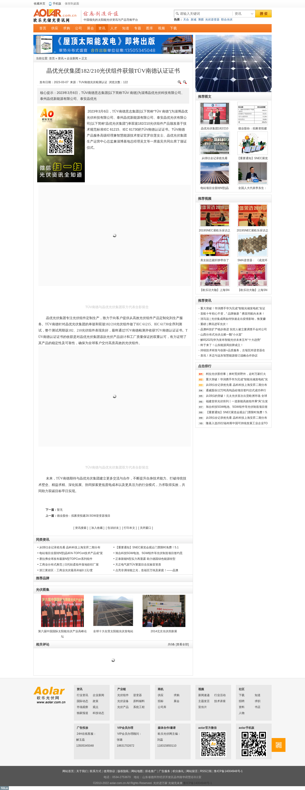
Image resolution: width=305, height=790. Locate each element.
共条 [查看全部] (178, 644)
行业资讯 (82, 695)
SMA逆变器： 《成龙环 (252, 260)
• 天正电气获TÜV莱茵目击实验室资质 (137, 564)
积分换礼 (178, 771)
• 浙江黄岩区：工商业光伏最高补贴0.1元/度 (65, 570)
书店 (257, 707)
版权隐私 (123, 771)
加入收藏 (97, 528)
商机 (160, 689)
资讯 (61, 58)
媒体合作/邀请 (167, 727)
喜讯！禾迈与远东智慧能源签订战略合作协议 (229, 355)
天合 (186, 19)
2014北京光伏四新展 (164, 631)
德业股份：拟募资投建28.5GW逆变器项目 (83, 515)
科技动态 (98, 713)
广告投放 (82, 727)
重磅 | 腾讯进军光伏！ (214, 324)
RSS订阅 (206, 771)
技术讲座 (220, 701)
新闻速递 (204, 695)
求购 (176, 695)
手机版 (57, 3)
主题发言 (204, 701)
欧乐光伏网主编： (164, 733)
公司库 (162, 707)
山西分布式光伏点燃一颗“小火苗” (221, 334)
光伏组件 (123, 695)
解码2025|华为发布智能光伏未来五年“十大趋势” (230, 339)
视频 (201, 689)
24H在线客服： (83, 733)
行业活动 (220, 695)
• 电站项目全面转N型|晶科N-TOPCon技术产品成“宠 (70, 553)
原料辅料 (139, 701)
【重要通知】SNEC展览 (252, 158)
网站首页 (68, 771)
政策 (95, 701)
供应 (160, 695)
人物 (241, 713)
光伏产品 (123, 707)
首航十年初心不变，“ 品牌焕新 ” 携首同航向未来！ (232, 313)
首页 (52, 58)
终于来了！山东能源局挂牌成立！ (221, 345)
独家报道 (82, 713)
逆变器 (137, 695)
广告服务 (164, 771)
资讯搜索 (80, 528)
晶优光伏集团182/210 (214, 128)
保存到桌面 (72, 3)
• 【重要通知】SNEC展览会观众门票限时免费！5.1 (146, 547)
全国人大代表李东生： (252, 188)
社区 (241, 689)
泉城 (193, 19)
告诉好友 (113, 528)
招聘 (241, 701)
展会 (176, 701)
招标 (160, 701)
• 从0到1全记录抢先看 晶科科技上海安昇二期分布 (68, 547)
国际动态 (82, 701)
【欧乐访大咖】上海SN (214, 290)
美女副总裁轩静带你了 (214, 260)
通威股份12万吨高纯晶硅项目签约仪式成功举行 (236, 390)
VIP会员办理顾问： (123, 733)
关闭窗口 (145, 528)
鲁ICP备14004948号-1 (228, 771)
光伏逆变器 (212, 19)
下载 (241, 695)
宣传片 (202, 707)
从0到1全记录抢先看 (215, 158)
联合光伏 (227, 19)
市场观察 (82, 707)
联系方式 (95, 771)
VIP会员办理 (125, 727)
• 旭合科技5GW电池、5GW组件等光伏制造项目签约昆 (148, 553)
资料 (241, 707)
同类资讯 (42, 539)
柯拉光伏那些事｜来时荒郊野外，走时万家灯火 (236, 374)
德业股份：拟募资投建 (252, 128)
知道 (257, 695)
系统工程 (139, 707)
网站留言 (192, 771)
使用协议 (109, 771)
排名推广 (151, 771)
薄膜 (201, 19)
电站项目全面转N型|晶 (214, 188)
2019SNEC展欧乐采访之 (214, 230)
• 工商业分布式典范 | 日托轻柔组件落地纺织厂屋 (68, 564)
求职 (257, 701)
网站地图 (137, 771)
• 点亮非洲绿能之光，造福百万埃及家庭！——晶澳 (145, 570)
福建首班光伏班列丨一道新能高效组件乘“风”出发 (237, 401)
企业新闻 (72, 58)
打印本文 (129, 528)
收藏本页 (39, 3)
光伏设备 (123, 701)
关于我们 (82, 771)
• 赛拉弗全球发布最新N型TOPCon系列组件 (64, 559)
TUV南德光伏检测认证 (93, 82)
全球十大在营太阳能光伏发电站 (113, 631)
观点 (95, 707)
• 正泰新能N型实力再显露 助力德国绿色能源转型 (144, 559)
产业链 (121, 689)
